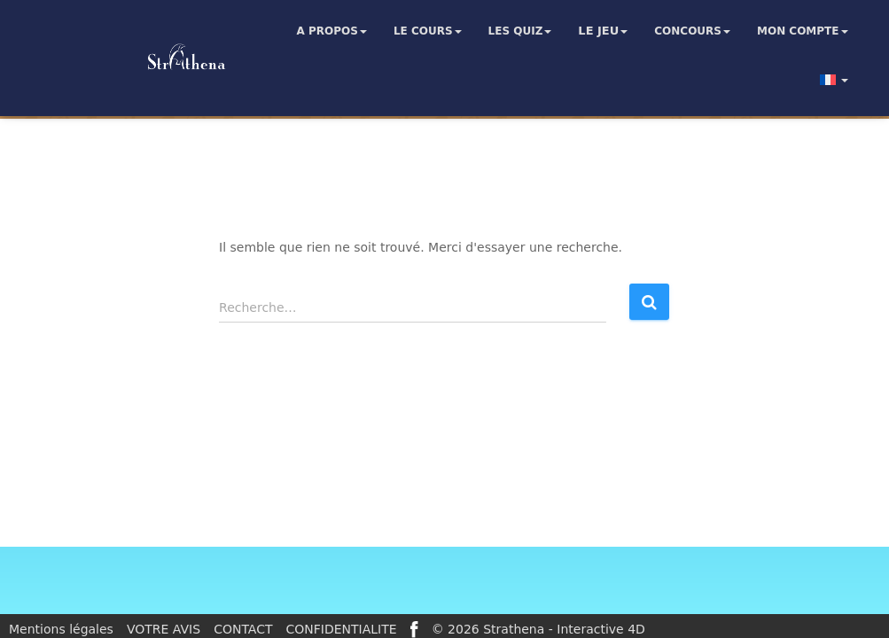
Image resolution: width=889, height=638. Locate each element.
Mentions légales (61, 629)
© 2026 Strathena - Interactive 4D (538, 629)
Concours (692, 31)
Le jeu (603, 31)
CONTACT (243, 629)
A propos (332, 31)
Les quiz (520, 31)
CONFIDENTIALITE (341, 629)
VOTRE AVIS (163, 629)
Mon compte (802, 31)
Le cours (428, 31)
